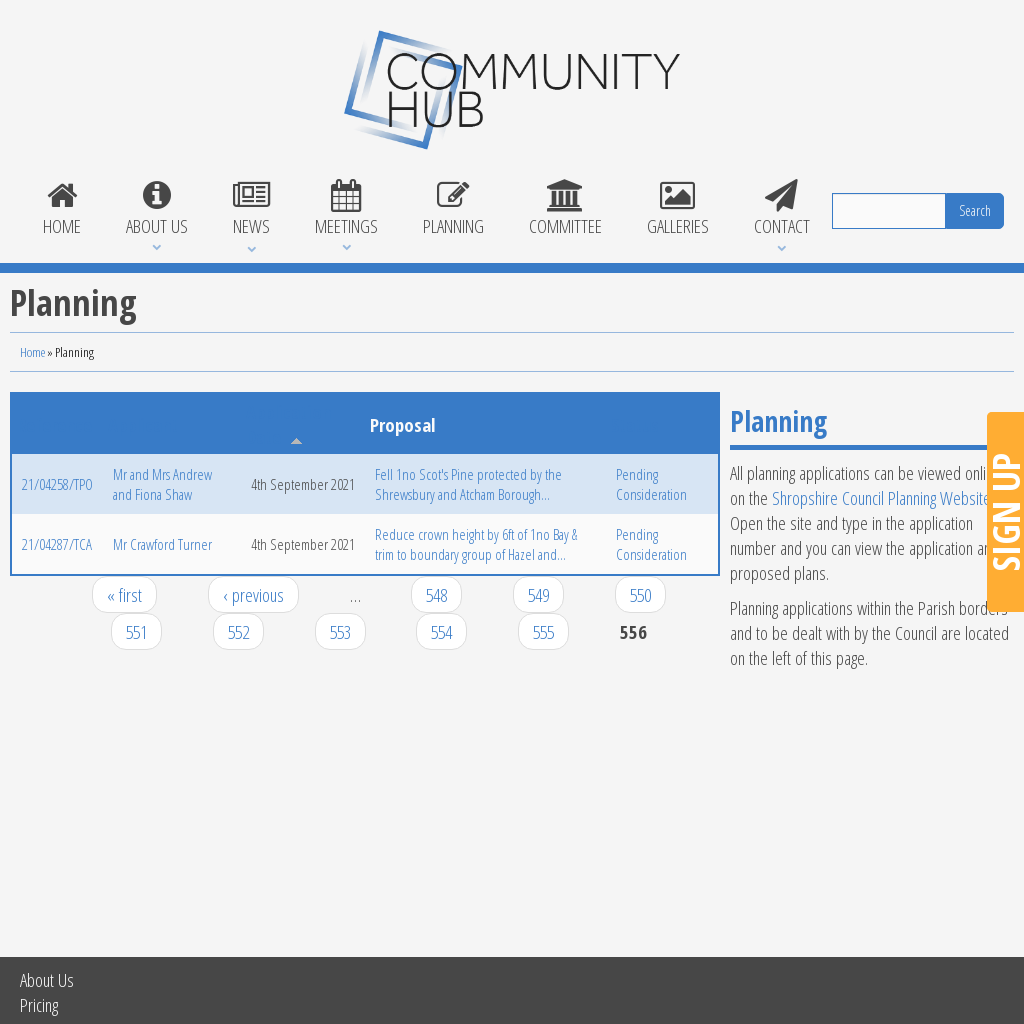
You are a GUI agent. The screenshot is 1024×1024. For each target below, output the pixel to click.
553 (340, 631)
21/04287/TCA (57, 544)
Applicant (143, 424)
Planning (453, 209)
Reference (54, 424)
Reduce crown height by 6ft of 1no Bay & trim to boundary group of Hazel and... (476, 544)
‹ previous (253, 594)
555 (543, 631)
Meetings (346, 209)
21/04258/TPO (57, 484)
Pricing (39, 1004)
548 (436, 594)
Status (635, 424)
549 (538, 594)
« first (124, 594)
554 (441, 631)
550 (640, 594)
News (251, 209)
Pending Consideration (651, 484)
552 (238, 631)
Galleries (677, 209)
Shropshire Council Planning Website (881, 497)
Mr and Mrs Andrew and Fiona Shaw (162, 484)
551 (136, 631)
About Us (156, 209)
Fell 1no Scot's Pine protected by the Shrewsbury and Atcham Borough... (468, 484)
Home (61, 209)
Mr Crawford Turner (162, 544)
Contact (781, 209)
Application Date (288, 424)
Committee (565, 209)
